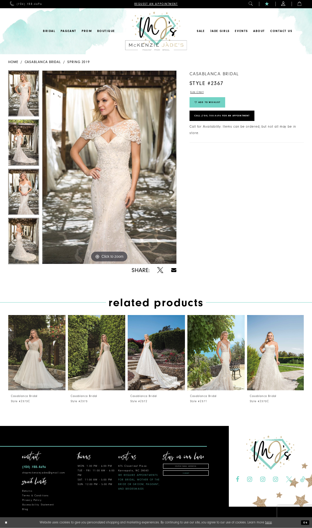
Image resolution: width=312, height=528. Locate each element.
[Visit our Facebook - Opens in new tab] (237, 479)
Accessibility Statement (38, 504)
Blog (25, 509)
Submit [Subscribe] (186, 475)
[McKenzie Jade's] (156, 31)
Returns (27, 491)
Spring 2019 (78, 62)
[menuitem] (26, 4)
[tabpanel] (23, 95)
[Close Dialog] (7, 523)
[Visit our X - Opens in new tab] (289, 479)
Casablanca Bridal (43, 62)
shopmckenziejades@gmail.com (43, 472)
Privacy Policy (32, 500)
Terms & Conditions (35, 495)
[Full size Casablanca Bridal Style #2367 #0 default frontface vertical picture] (109, 167)
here (268, 522)
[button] (251, 4)
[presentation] (37, 352)
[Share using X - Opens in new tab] (160, 270)
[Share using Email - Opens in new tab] (174, 270)
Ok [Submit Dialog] (304, 523)
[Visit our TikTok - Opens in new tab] (302, 479)
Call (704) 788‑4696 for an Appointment (232, 123)
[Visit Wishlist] (267, 4)
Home (13, 62)
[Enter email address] (186, 467)
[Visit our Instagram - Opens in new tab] (250, 479)
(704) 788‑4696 (34, 467)
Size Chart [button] (198, 93)
